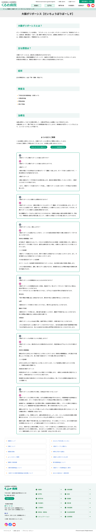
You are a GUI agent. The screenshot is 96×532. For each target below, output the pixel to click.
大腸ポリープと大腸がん (60, 446)
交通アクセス (72, 1)
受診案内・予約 (87, 1)
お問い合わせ (62, 1)
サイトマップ (7, 530)
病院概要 (69, 489)
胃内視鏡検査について (59, 462)
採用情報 (69, 517)
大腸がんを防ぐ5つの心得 (60, 457)
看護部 (69, 498)
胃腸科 (36, 5)
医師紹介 (81, 5)
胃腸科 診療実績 (12, 462)
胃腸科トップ (11, 441)
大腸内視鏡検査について (15, 468)
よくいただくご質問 (13, 457)
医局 (68, 494)
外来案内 (71, 5)
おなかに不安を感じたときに (61, 441)
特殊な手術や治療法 (58, 452)
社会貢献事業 (71, 512)
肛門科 (49, 5)
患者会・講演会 (42, 512)
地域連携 (69, 507)
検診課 (69, 503)
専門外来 (61, 5)
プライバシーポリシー (28, 530)
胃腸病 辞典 (11, 452)
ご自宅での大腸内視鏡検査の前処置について (20, 473)
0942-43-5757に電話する (38, 147)
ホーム (4, 9)
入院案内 (40, 507)
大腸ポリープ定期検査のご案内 (62, 468)
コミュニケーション (44, 517)
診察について (11, 446)
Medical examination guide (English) (45, 1)
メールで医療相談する (58, 147)
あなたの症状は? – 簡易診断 (61, 473)
